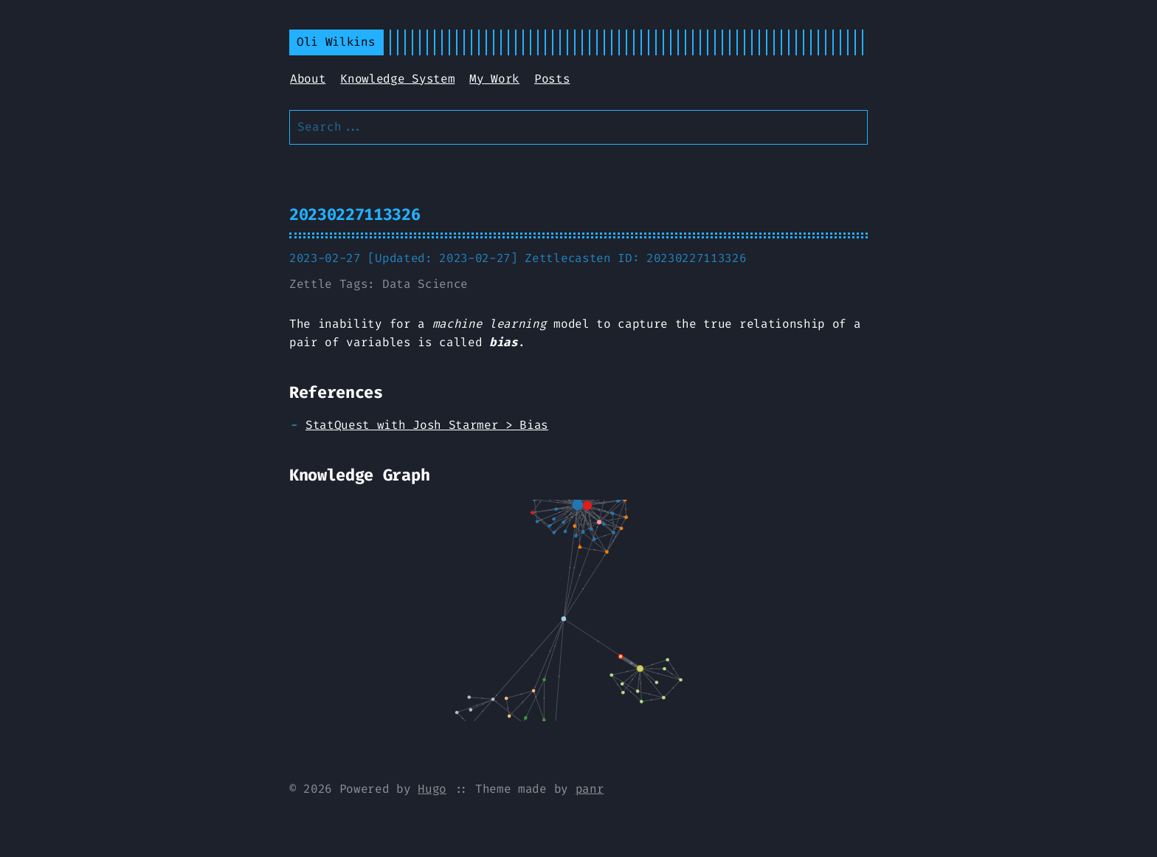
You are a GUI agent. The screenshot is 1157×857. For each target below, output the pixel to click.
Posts (552, 78)
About (307, 78)
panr (590, 788)
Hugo (432, 788)
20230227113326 (355, 214)
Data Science (425, 284)
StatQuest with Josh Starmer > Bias (426, 425)
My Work (494, 78)
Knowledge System (397, 78)
